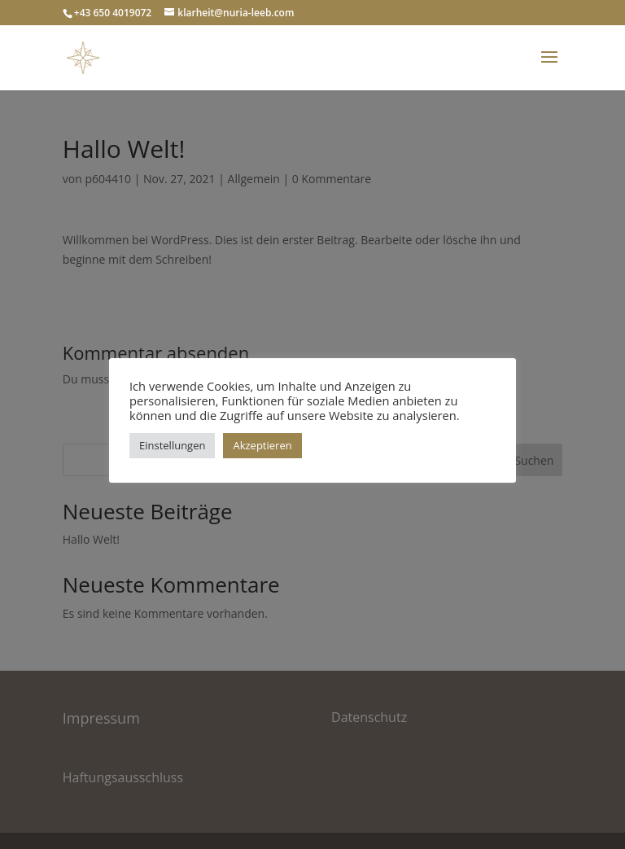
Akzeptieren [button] (262, 445)
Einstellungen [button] (172, 445)
